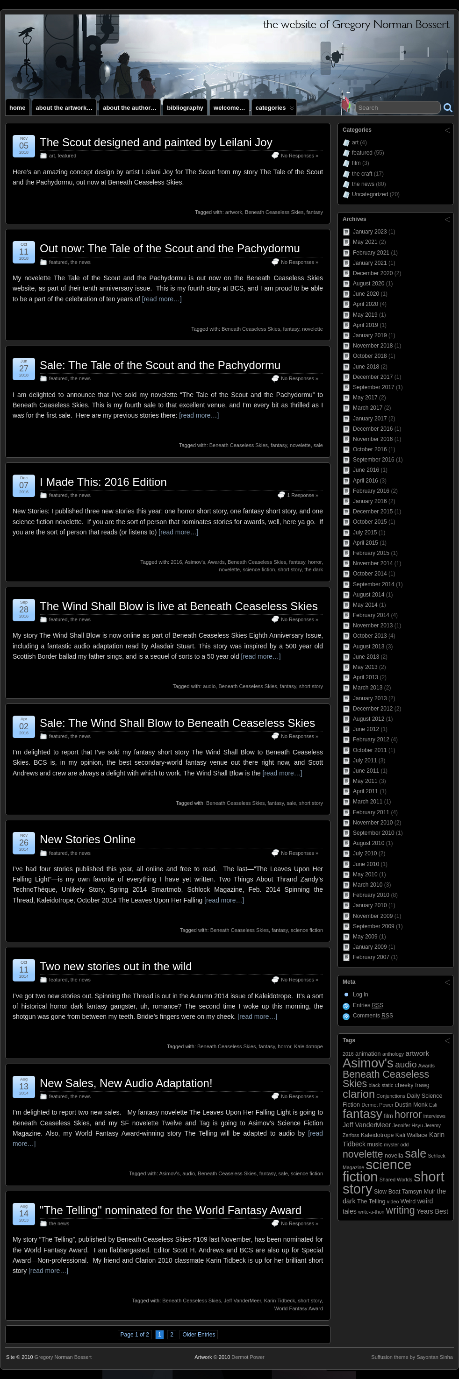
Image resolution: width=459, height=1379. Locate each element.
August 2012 (368, 719)
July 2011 (365, 760)
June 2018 (366, 366)
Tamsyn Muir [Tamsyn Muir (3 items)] (418, 1191)
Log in (360, 994)
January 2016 (370, 501)
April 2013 (365, 677)
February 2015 (371, 553)
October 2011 (370, 750)
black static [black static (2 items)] (381, 1085)
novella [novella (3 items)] (394, 1155)
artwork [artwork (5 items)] (418, 1053)
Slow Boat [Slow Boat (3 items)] (387, 1191)
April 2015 (365, 543)
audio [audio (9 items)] (405, 1064)
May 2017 (365, 397)
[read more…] (162, 299)
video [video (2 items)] (393, 1201)
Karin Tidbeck (279, 1300)
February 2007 (371, 957)
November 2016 (373, 439)
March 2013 (367, 687)
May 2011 (365, 781)
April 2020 (365, 304)
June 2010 (366, 864)
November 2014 (373, 563)
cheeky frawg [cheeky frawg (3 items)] (412, 1085)
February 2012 (371, 739)
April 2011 (365, 791)
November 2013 (373, 625)
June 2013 (366, 657)
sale (318, 445)
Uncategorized (370, 194)
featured (67, 155)
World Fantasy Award (298, 1308)
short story (290, 569)
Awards (216, 562)
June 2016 (366, 470)
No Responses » (299, 155)
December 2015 (373, 511)
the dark (313, 569)
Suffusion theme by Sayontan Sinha (412, 1357)
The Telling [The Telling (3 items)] (371, 1201)
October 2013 (370, 636)
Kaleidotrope (308, 1046)
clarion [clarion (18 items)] (359, 1094)
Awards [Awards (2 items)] (426, 1065)
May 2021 (365, 242)
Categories (275, 109)
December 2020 (373, 273)
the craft (362, 174)
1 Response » (302, 495)
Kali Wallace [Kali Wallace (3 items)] (411, 1135)
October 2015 (370, 522)
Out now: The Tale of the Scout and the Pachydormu (170, 248)
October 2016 (370, 449)
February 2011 (371, 812)
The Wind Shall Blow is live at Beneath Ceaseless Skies (179, 606)
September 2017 (373, 387)
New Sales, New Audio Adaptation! (126, 1083)
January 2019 (370, 335)
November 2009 (373, 916)
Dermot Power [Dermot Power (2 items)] (377, 1105)
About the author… (130, 107)
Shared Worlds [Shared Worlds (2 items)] (396, 1179)
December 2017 (373, 377)
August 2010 (368, 843)
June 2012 (366, 729)
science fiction (259, 569)
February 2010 (371, 895)
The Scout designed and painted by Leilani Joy (156, 142)
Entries (368, 1005)
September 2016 (373, 459)
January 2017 (370, 418)
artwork (233, 212)
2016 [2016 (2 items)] (348, 1054)
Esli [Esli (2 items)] (433, 1105)
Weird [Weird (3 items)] (408, 1201)
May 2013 (365, 667)
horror (315, 562)
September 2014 (373, 584)
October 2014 (370, 573)
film (356, 163)
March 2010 (367, 884)
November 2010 (373, 822)
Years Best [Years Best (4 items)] (432, 1211)
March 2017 (367, 408)
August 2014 (368, 594)
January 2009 (370, 947)
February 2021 (371, 252)
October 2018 (370, 356)
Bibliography (185, 107)
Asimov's (195, 562)
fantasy (315, 212)
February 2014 (371, 615)
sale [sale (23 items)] (415, 1153)
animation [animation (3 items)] (368, 1054)
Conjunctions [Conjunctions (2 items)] (390, 1096)
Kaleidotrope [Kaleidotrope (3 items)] (377, 1135)
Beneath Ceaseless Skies (274, 212)
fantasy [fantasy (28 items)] (362, 1114)
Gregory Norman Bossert (63, 1357)
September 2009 (373, 926)
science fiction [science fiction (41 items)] (377, 1170)
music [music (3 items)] (374, 1144)
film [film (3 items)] (388, 1116)
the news (81, 262)
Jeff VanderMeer (242, 1300)
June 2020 (366, 294)
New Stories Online (88, 839)
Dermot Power (247, 1357)
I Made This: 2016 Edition (103, 482)
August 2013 (368, 646)
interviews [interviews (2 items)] (434, 1116)
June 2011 (366, 771)
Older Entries (198, 1334)
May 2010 (365, 874)
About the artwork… (64, 107)
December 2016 (373, 429)
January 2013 (370, 698)
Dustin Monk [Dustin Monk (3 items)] (411, 1105)
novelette (312, 329)
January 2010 (370, 905)
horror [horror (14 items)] (408, 1114)
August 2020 (368, 283)
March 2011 (367, 801)
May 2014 (365, 605)
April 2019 (365, 325)
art (52, 155)
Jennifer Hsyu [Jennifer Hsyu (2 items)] (408, 1125)
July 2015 (365, 532)
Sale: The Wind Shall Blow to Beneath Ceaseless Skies (177, 723)
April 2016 (365, 480)
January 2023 (370, 231)
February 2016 (371, 491)
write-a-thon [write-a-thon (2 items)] (371, 1212)
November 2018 (373, 345)
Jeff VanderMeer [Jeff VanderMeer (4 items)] (367, 1125)
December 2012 (373, 708)
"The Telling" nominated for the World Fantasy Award (170, 1210)
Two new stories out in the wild (116, 966)
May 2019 (365, 315)
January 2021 (370, 263)
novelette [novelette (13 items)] (363, 1154)
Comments (373, 1015)
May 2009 (365, 936)
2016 (176, 562)
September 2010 (373, 833)
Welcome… (229, 107)
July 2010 (365, 853)
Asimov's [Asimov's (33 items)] (368, 1063)
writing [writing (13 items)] (400, 1210)
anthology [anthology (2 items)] (393, 1054)
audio (209, 686)
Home (17, 107)
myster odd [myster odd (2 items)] (396, 1144)
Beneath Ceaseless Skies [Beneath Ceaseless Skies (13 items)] (386, 1079)
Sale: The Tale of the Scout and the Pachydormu (160, 365)
